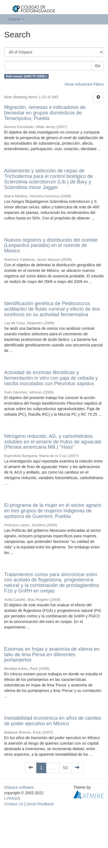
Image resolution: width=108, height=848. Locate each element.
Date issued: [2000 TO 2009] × (26, 76)
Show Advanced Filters (84, 84)
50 (65, 767)
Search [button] (16, 19)
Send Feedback (40, 804)
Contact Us (13, 804)
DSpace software (19, 787)
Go (97, 65)
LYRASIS (12, 798)
